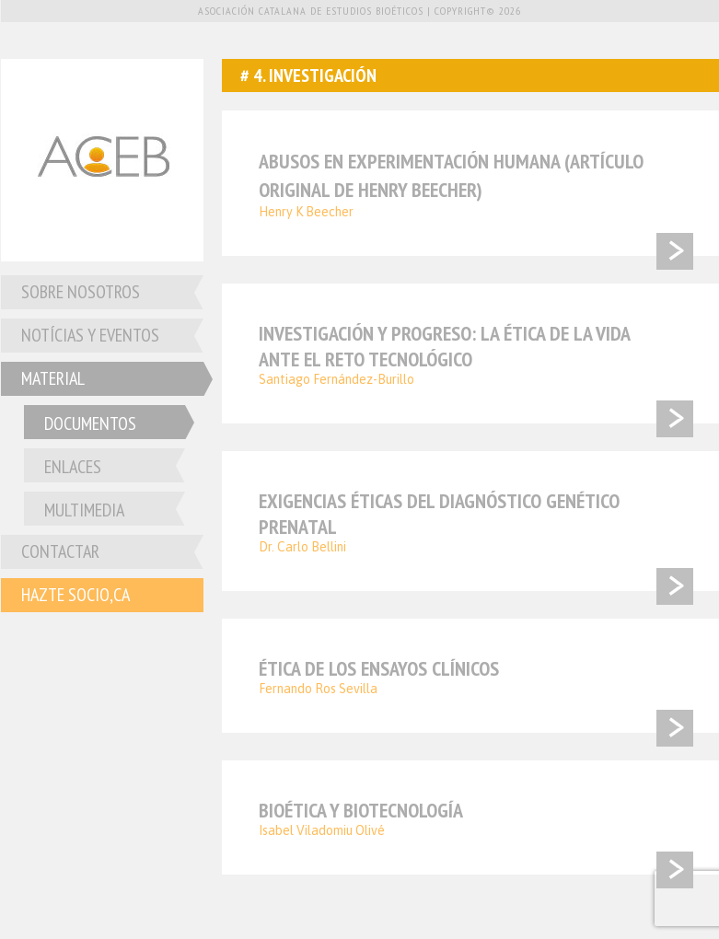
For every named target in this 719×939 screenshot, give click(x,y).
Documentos (90, 423)
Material (53, 378)
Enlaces (72, 467)
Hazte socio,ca (75, 595)
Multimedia (84, 510)
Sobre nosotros (80, 292)
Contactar (60, 551)
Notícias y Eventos (90, 335)
